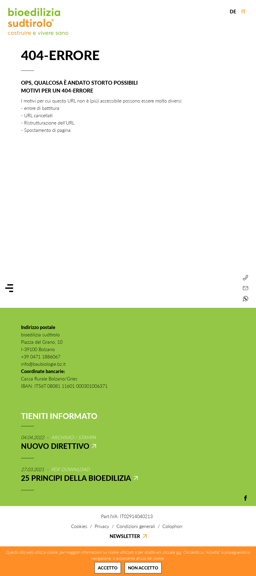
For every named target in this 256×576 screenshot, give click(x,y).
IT (243, 11)
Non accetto (143, 567)
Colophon (172, 526)
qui (178, 552)
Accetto (108, 567)
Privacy (102, 526)
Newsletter (128, 536)
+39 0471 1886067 (40, 356)
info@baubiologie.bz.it (43, 364)
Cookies (79, 526)
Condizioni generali (135, 526)
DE (233, 11)
